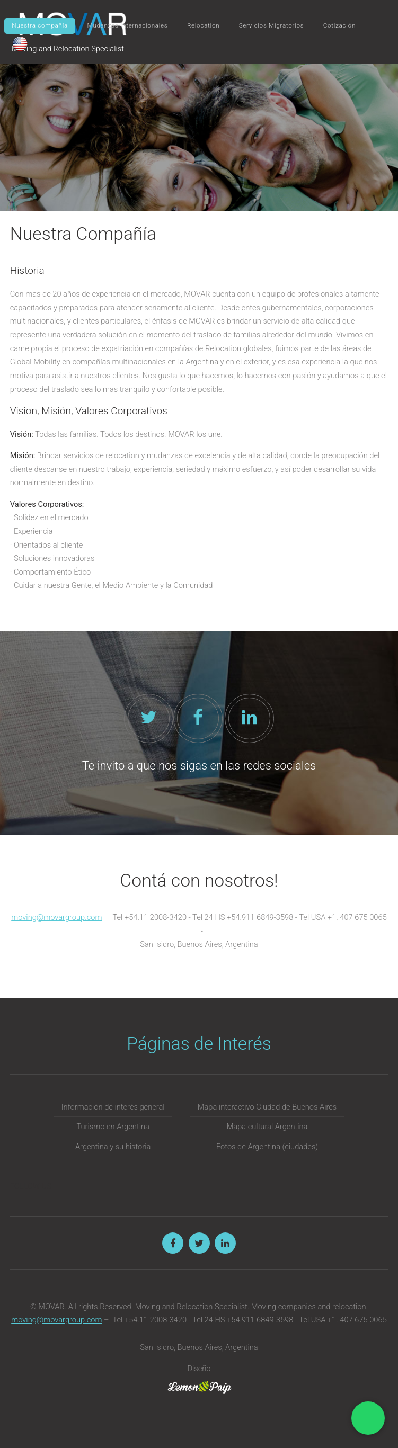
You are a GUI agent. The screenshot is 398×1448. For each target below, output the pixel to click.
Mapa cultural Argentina (267, 1126)
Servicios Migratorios (271, 25)
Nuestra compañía (40, 25)
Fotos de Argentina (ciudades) (267, 1146)
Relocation (203, 25)
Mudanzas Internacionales (127, 25)
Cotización (339, 25)
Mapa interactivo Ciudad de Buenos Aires (267, 1107)
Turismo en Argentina (112, 1126)
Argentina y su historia (113, 1146)
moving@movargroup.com (56, 917)
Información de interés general (113, 1107)
